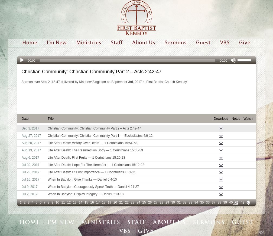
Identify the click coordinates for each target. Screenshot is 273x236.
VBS (225, 43)
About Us (143, 43)
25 (144, 202)
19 (109, 202)
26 (150, 202)
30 (173, 202)
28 (161, 202)
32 (184, 202)
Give (245, 43)
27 (155, 202)
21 (121, 202)
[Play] (22, 60)
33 (190, 202)
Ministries (88, 43)
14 (80, 202)
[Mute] (233, 60)
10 (57, 202)
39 (225, 202)
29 (167, 202)
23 (132, 202)
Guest (203, 43)
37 (213, 202)
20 (115, 202)
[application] (136, 60)
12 (69, 202)
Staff (117, 43)
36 (208, 202)
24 (138, 202)
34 (196, 202)
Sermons (176, 43)
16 (92, 202)
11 (63, 202)
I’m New (57, 43)
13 (74, 202)
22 (127, 202)
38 (219, 202)
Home (29, 43)
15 (86, 202)
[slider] (128, 60)
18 (103, 202)
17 (98, 202)
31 (179, 202)
